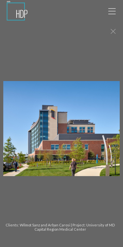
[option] (61, 131)
